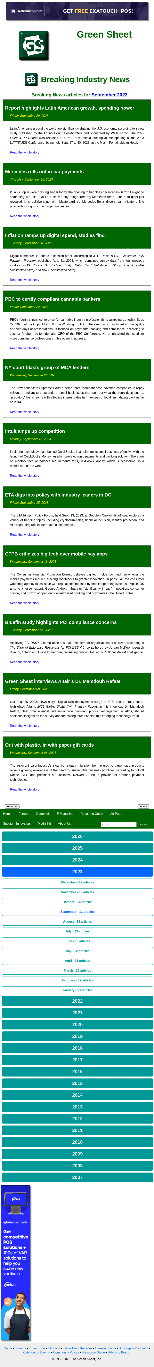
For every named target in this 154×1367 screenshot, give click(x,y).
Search (144, 824)
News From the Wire (77, 1348)
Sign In (144, 806)
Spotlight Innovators (17, 823)
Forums (24, 813)
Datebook (43, 813)
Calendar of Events (36, 1352)
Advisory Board (118, 1352)
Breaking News (105, 1348)
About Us (64, 823)
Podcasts (141, 1348)
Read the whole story (24, 152)
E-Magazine (65, 813)
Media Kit (44, 823)
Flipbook (54, 1348)
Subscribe (12, 806)
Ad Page (116, 813)
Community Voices (66, 1352)
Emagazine (37, 1348)
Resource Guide (92, 813)
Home (7, 813)
